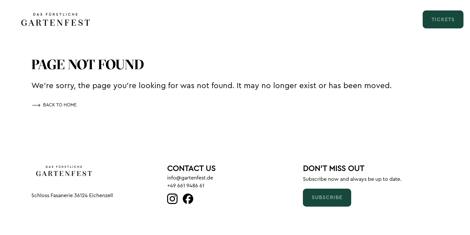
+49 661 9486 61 (185, 185)
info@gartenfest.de (190, 177)
